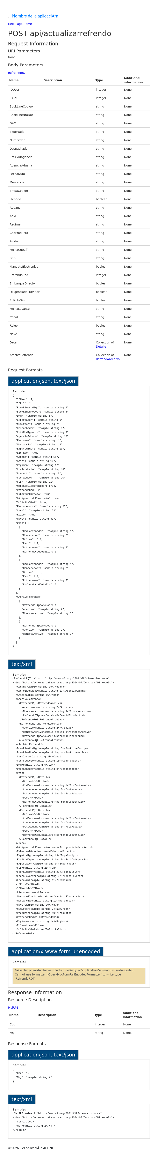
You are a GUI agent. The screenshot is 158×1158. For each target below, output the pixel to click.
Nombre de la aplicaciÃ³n (35, 16)
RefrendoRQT (17, 72)
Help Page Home (20, 23)
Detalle (101, 346)
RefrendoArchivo (108, 359)
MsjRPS (13, 1007)
